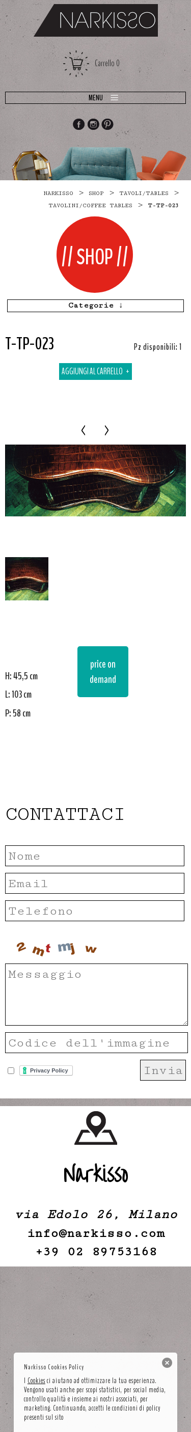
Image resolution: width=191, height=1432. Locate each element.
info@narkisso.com (95, 1233)
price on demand (103, 671)
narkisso (58, 193)
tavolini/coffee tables (90, 205)
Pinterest (108, 125)
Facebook (78, 125)
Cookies (36, 1380)
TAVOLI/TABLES (144, 193)
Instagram (93, 125)
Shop (96, 193)
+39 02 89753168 (96, 1251)
